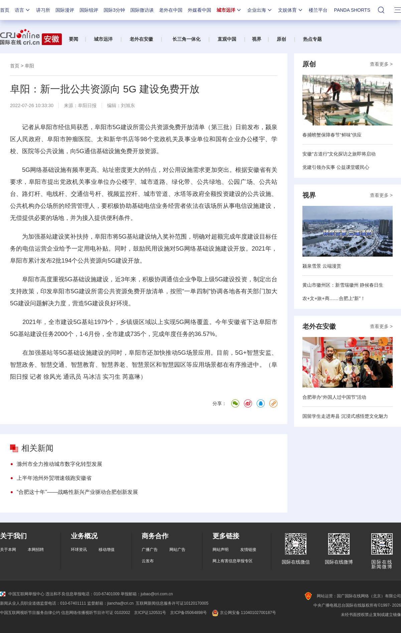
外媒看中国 (199, 10)
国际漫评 (64, 10)
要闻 (73, 39)
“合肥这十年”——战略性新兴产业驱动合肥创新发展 (77, 492)
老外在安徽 (141, 39)
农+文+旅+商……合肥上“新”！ (333, 298)
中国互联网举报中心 (22, 594)
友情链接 (248, 549)
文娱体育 (290, 10)
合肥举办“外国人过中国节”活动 (334, 397)
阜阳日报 (87, 105)
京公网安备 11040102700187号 (243, 612)
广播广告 (150, 549)
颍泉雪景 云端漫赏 (321, 266)
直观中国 (227, 39)
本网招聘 (36, 549)
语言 (23, 10)
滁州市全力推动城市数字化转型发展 (59, 464)
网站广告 (177, 549)
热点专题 (312, 39)
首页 (4, 10)
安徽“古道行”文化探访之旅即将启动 (339, 153)
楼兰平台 (318, 10)
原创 (281, 39)
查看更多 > (381, 64)
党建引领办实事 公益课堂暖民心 (335, 167)
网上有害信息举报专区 (233, 561)
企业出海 (260, 10)
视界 (256, 39)
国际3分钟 (114, 10)
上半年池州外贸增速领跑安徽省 (54, 478)
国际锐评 (89, 10)
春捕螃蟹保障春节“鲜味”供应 (332, 134)
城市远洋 (229, 10)
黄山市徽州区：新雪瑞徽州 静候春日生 (342, 285)
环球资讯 (79, 549)
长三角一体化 (186, 39)
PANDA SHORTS (352, 10)
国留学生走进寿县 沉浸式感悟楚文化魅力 (345, 416)
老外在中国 (170, 10)
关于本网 (8, 549)
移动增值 (107, 549)
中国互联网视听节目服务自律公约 (30, 612)
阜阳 (29, 65)
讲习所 (43, 10)
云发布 (148, 561)
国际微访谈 (142, 10)
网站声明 (221, 549)
